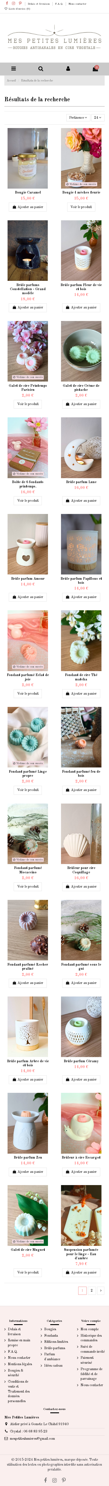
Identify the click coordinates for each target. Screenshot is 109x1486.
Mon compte (90, 1329)
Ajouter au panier (27, 207)
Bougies (50, 1329)
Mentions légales (20, 1364)
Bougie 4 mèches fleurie (81, 192)
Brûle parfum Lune (81, 482)
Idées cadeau (53, 1366)
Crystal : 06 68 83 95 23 (28, 1431)
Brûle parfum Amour (28, 579)
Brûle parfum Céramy (81, 1061)
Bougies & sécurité (16, 1373)
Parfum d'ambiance (52, 1357)
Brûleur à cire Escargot (81, 1157)
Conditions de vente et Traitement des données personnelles (19, 1391)
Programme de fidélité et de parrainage (91, 1374)
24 (97, 118)
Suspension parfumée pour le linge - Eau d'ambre (81, 1254)
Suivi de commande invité (93, 1349)
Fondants (51, 1336)
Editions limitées (56, 1342)
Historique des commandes (91, 1338)
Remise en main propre (19, 1343)
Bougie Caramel (28, 192)
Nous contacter (77, 4)
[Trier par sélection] (78, 117)
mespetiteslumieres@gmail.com (32, 1439)
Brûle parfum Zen (28, 1157)
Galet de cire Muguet (28, 1250)
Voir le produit (81, 207)
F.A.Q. (59, 4)
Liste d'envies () (17, 9)
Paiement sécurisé (87, 1360)
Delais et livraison (39, 4)
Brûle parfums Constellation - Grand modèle (28, 289)
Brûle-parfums (54, 1348)
